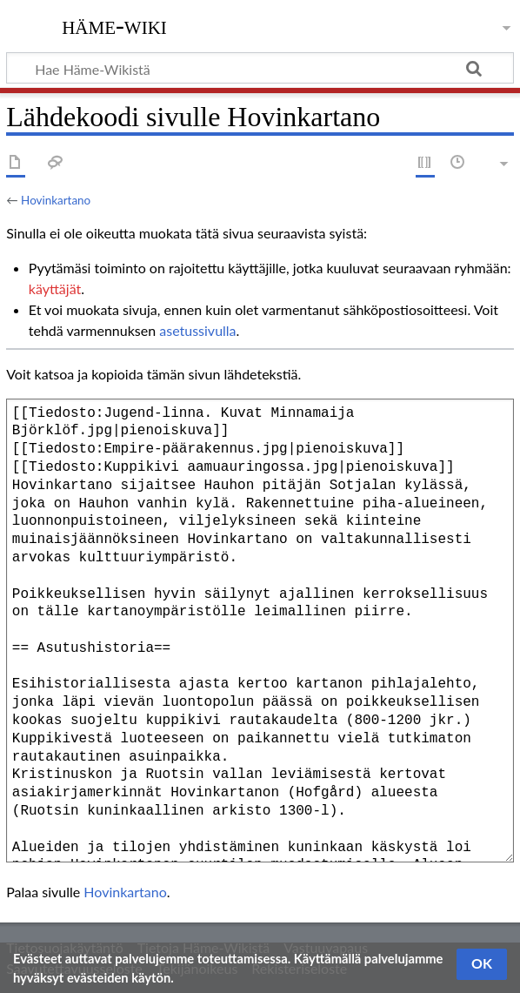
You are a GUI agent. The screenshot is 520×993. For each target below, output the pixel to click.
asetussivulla (197, 330)
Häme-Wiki (114, 25)
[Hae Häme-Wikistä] (260, 68)
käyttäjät (55, 288)
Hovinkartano (55, 200)
